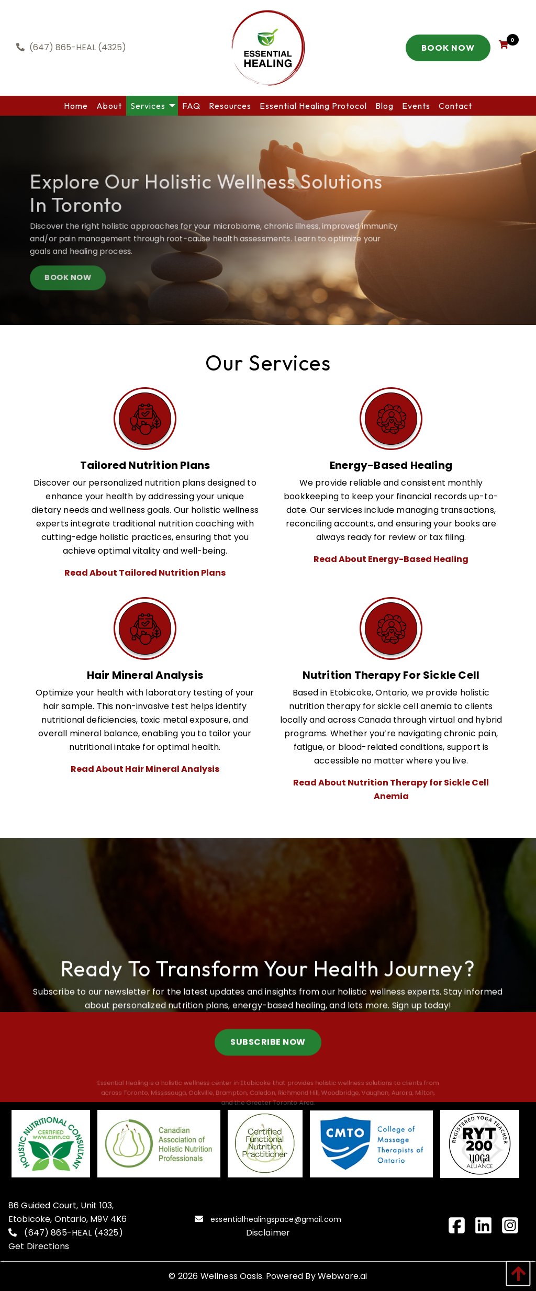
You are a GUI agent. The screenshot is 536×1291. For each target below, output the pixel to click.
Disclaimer (268, 1233)
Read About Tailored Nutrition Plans (145, 573)
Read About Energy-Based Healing (391, 559)
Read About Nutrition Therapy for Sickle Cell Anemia (391, 789)
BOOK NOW (76, 281)
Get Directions (38, 1246)
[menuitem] (76, 106)
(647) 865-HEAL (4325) (73, 1233)
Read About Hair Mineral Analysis (145, 769)
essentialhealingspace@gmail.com (275, 1219)
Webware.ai (342, 1276)
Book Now (448, 47)
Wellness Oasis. (232, 1276)
